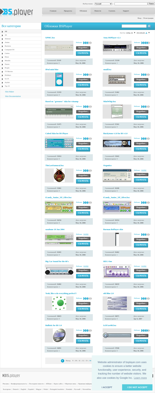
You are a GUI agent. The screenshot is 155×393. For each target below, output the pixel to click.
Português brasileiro (57, 389)
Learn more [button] (140, 378)
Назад (68, 360)
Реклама (6, 384)
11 (79, 360)
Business (8, 46)
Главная (53, 11)
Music (7, 57)
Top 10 (7, 86)
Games (7, 53)
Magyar (38, 389)
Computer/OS (9, 50)
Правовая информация (86, 384)
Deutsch (16, 389)
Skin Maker (9, 92)
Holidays (8, 75)
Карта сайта (58, 384)
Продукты (68, 11)
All (6, 31)
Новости (97, 11)
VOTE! (143, 170)
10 (76, 360)
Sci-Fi (7, 79)
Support (126, 11)
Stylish (7, 82)
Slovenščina (86, 389)
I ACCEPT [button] (107, 387)
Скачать (112, 11)
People (7, 68)
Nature (7, 64)
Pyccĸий (77, 389)
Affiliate (49, 384)
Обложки (83, 11)
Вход (139, 18)
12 (83, 360)
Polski (45, 389)
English (23, 389)
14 (90, 360)
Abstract (8, 39)
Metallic (8, 60)
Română (69, 389)
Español (31, 389)
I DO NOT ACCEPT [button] (137, 387)
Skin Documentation (13, 96)
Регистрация (148, 18)
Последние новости (36, 384)
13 (86, 360)
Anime (7, 42)
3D (6, 35)
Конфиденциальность (19, 384)
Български (7, 389)
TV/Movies (9, 71)
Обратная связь (70, 384)
